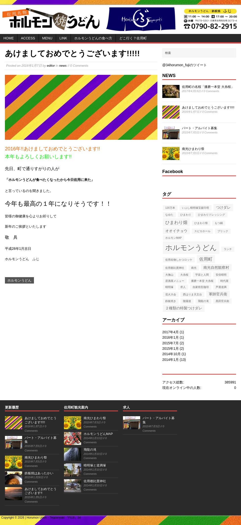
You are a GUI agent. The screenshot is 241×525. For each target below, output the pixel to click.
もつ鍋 (219, 223)
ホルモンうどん (19, 280)
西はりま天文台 (192, 294)
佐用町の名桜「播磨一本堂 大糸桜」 (208, 87)
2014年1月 (170, 360)
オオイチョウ (176, 231)
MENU (47, 38)
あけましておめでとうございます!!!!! (208, 107)
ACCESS (28, 38)
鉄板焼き (170, 301)
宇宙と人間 (202, 274)
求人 (183, 287)
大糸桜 (184, 274)
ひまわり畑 (176, 222)
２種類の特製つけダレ (183, 308)
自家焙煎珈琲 (201, 287)
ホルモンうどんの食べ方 (93, 38)
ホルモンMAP (173, 237)
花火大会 (170, 294)
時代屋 (224, 280)
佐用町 (205, 259)
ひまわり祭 (201, 223)
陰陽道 (187, 301)
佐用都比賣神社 (174, 267)
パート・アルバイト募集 (199, 128)
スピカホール (202, 231)
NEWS (169, 75)
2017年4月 (170, 332)
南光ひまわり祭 (193, 149)
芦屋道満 (221, 287)
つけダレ (223, 207)
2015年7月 (170, 343)
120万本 (170, 207)
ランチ (228, 249)
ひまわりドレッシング (211, 214)
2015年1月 (170, 348)
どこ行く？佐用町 (133, 38)
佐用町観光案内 (76, 407)
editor (51, 65)
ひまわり (185, 214)
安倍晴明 (221, 274)
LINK (63, 38)
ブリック (222, 231)
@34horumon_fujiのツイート (184, 65)
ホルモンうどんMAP (98, 434)
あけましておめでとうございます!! (41, 491)
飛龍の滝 (203, 301)
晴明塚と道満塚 (95, 465)
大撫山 (169, 274)
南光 (193, 267)
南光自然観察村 (216, 267)
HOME (8, 38)
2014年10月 (171, 354)
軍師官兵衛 (218, 294)
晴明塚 (169, 287)
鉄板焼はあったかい (39, 473)
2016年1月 (170, 337)
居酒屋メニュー (174, 280)
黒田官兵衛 (222, 301)
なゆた (169, 214)
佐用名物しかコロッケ (178, 259)
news (62, 65)
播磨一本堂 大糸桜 (202, 280)
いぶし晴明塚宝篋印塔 (195, 207)
